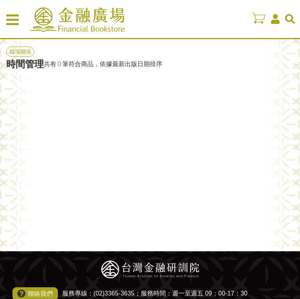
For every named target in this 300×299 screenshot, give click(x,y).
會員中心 (275, 19)
